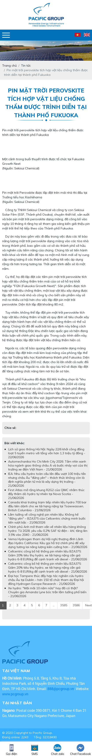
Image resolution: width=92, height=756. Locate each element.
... (54, 605)
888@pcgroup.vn (60, 688)
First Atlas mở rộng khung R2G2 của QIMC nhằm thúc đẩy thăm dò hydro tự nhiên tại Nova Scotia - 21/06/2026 (46, 494)
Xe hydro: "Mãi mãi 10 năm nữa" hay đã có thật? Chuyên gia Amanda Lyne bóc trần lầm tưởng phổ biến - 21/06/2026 (47, 592)
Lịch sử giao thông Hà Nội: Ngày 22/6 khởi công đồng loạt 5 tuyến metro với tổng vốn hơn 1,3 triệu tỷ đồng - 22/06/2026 (46, 453)
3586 (76, 605)
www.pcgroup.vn (15, 694)
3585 (63, 605)
